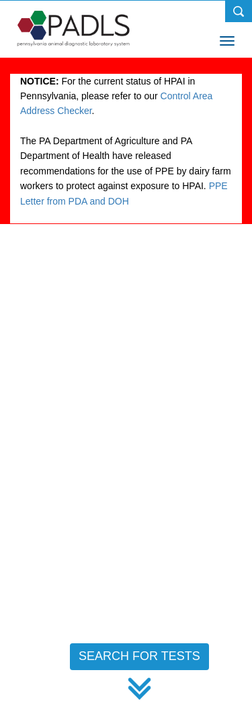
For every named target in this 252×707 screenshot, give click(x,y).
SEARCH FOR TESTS (139, 656)
